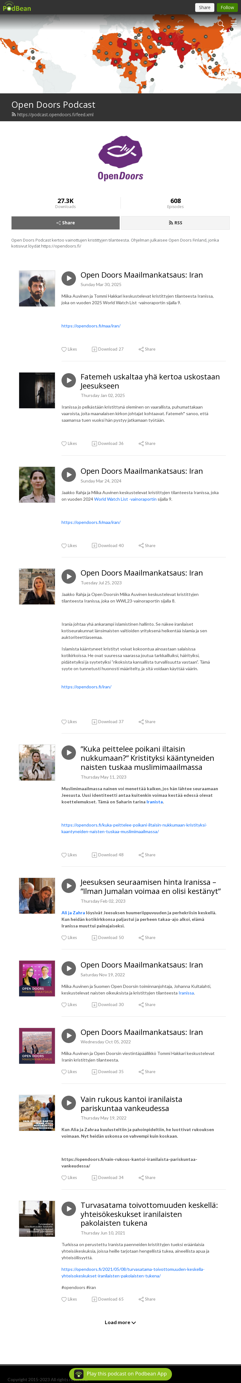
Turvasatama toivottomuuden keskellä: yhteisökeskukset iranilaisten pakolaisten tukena (149, 1214)
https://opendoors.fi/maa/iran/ (91, 325)
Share (65, 223)
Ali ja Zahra (73, 912)
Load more (120, 1322)
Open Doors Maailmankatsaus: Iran (142, 274)
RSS (175, 223)
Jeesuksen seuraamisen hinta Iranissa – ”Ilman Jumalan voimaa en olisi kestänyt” (151, 887)
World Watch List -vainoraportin (125, 499)
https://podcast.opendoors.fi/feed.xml (52, 114)
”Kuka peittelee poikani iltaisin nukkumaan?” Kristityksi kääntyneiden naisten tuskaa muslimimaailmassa (147, 757)
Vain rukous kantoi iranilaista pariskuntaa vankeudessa (131, 1104)
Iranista (155, 801)
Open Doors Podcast (53, 104)
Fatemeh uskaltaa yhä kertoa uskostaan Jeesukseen (150, 381)
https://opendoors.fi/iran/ (86, 686)
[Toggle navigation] (234, 23)
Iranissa (186, 992)
